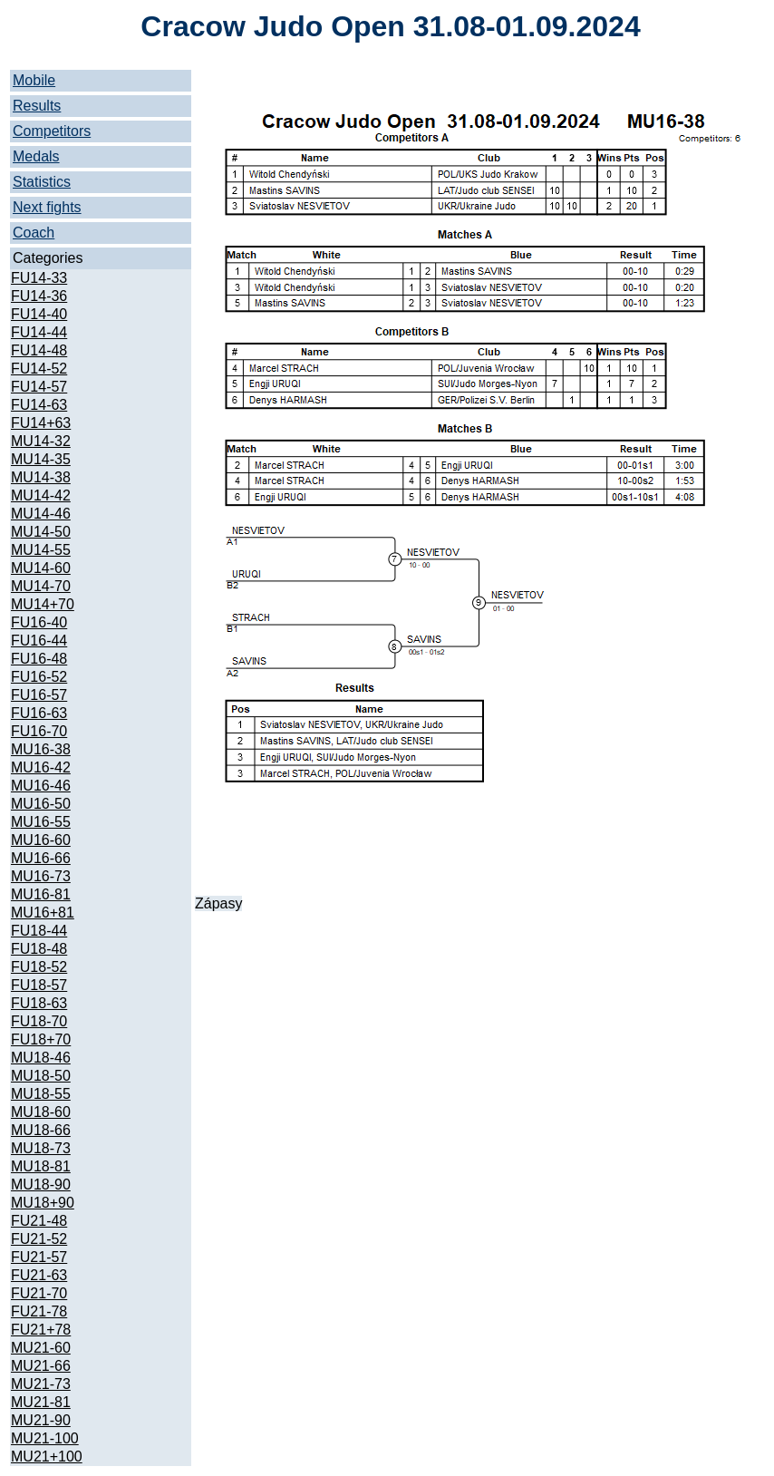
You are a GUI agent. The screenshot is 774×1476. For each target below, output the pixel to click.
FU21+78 (41, 1329)
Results (37, 105)
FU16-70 (39, 731)
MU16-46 (41, 785)
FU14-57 (39, 386)
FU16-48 (39, 658)
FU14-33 (39, 278)
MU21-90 (41, 1420)
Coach (33, 232)
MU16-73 (41, 876)
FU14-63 (39, 405)
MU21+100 (46, 1456)
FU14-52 (39, 368)
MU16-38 (41, 749)
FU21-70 (39, 1293)
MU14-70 (41, 586)
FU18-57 (39, 985)
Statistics (42, 181)
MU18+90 (42, 1202)
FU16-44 (39, 640)
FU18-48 (39, 948)
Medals (36, 156)
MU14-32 (41, 441)
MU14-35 (41, 459)
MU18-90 (41, 1184)
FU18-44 (39, 930)
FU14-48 (39, 350)
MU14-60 (41, 568)
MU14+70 (42, 604)
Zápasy (218, 903)
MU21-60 (41, 1347)
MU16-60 (41, 840)
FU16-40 (39, 622)
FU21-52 (39, 1239)
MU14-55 (41, 550)
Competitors (52, 131)
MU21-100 (45, 1438)
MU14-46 (41, 513)
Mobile (34, 80)
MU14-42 (41, 495)
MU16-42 (41, 767)
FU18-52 (39, 967)
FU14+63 (41, 423)
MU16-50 (41, 803)
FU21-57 (39, 1257)
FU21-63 (39, 1275)
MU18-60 (41, 1112)
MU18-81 (41, 1166)
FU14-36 (39, 296)
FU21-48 (39, 1220)
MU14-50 (41, 531)
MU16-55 (41, 822)
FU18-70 (39, 1021)
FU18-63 (39, 1003)
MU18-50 (41, 1075)
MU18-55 (41, 1094)
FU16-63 (39, 713)
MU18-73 (41, 1148)
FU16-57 (39, 695)
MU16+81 (42, 912)
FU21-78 (39, 1311)
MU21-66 (41, 1366)
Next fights (47, 207)
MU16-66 (41, 858)
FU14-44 (39, 332)
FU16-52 (39, 677)
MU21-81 (41, 1402)
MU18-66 (41, 1130)
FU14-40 (39, 314)
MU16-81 (41, 894)
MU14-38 (41, 477)
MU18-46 (41, 1057)
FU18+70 (41, 1039)
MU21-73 (41, 1384)
